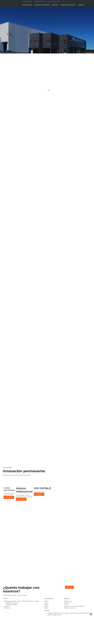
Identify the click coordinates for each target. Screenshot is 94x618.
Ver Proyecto (8, 497)
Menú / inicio (46, 610)
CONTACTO (81, 5)
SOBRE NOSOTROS (27, 5)
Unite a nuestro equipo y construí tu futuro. (15, 595)
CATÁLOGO (55, 5)
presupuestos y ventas (48, 598)
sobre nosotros (67, 598)
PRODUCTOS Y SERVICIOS (42, 5)
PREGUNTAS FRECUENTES (68, 5)
